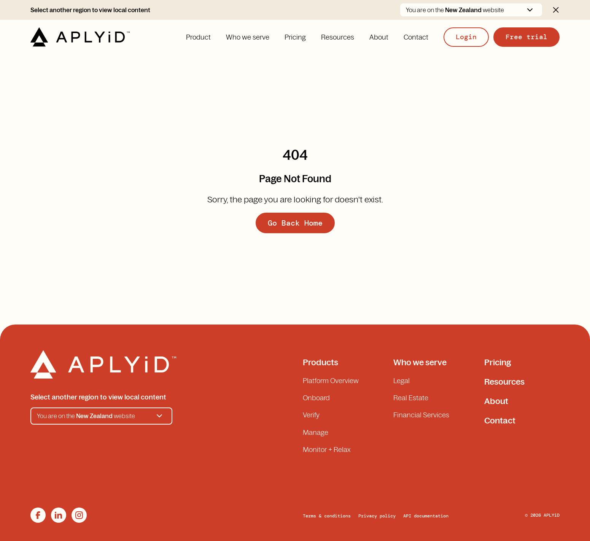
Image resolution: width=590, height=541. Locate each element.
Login (466, 36)
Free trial (526, 36)
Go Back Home (295, 223)
